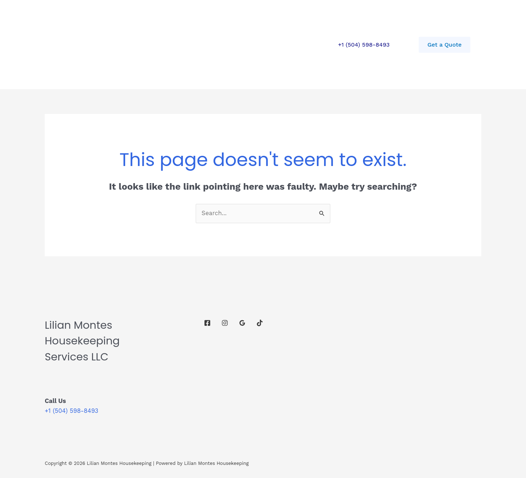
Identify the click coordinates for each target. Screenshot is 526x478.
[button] (444, 45)
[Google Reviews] (242, 323)
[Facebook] (207, 323)
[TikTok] (259, 323)
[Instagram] (225, 323)
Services (137, 44)
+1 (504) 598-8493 (364, 44)
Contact (174, 44)
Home (103, 44)
